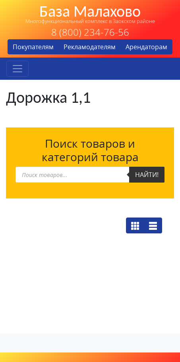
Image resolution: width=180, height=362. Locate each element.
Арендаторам (146, 46)
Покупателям (33, 46)
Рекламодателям (90, 46)
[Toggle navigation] (17, 69)
